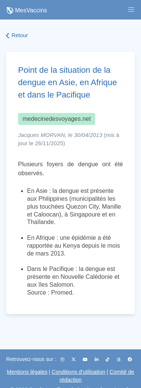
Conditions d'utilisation (78, 372)
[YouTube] (86, 359)
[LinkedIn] (97, 359)
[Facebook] (130, 359)
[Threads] (119, 359)
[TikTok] (108, 359)
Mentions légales (27, 372)
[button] (131, 10)
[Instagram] (63, 359)
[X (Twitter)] (74, 359)
